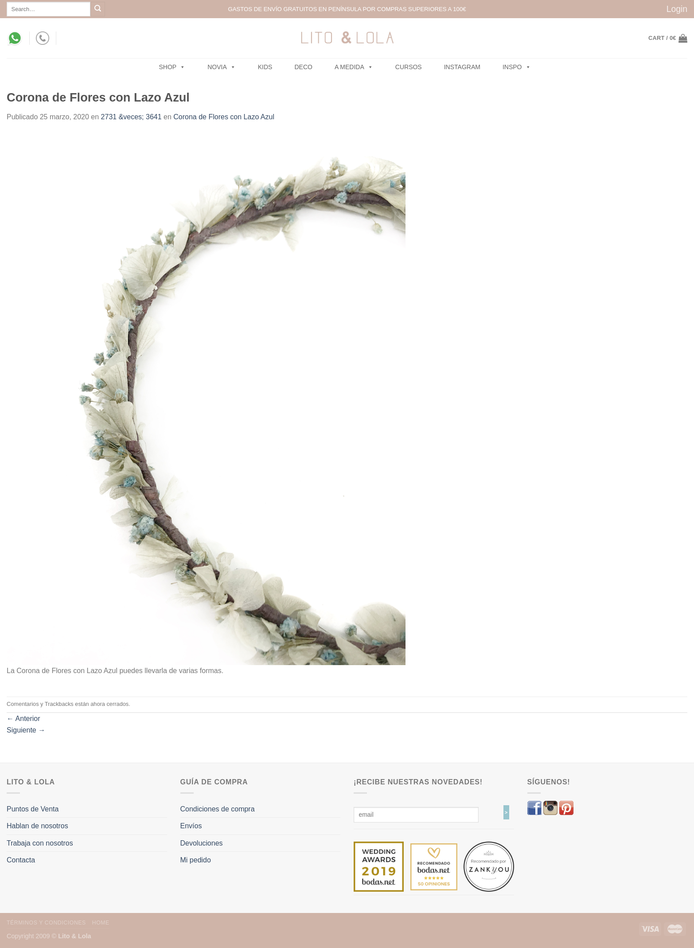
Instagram (462, 67)
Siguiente (26, 730)
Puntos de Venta (32, 809)
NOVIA (221, 67)
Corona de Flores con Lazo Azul (223, 117)
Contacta (21, 860)
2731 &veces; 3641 (131, 117)
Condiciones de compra (217, 809)
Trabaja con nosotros (40, 843)
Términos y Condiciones (46, 923)
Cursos (408, 67)
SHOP (172, 67)
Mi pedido (195, 860)
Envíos (191, 826)
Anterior (23, 718)
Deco (303, 67)
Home (100, 923)
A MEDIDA (354, 67)
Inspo (517, 67)
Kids (265, 67)
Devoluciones (201, 843)
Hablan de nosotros (37, 826)
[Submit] (97, 9)
